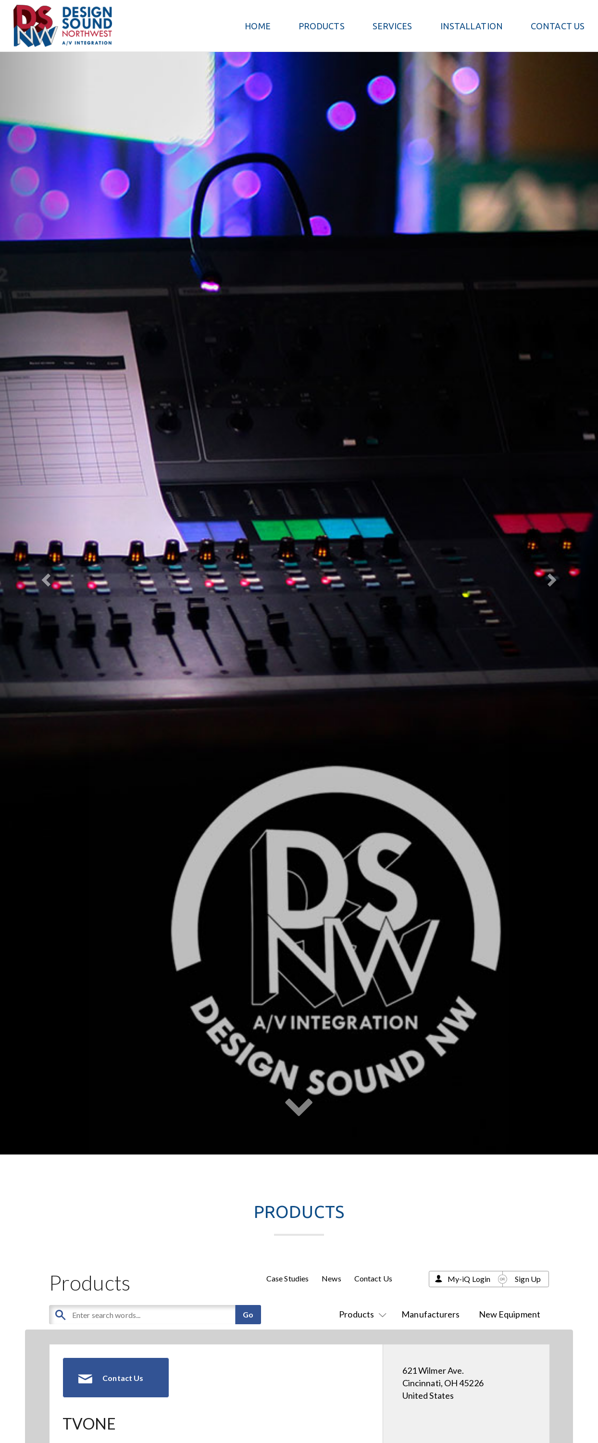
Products (361, 1314)
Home (257, 26)
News (331, 1278)
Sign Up (528, 1278)
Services (392, 26)
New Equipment (509, 1314)
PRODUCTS (322, 26)
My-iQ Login (469, 1278)
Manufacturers (430, 1314)
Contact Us (558, 26)
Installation (471, 26)
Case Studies (287, 1278)
